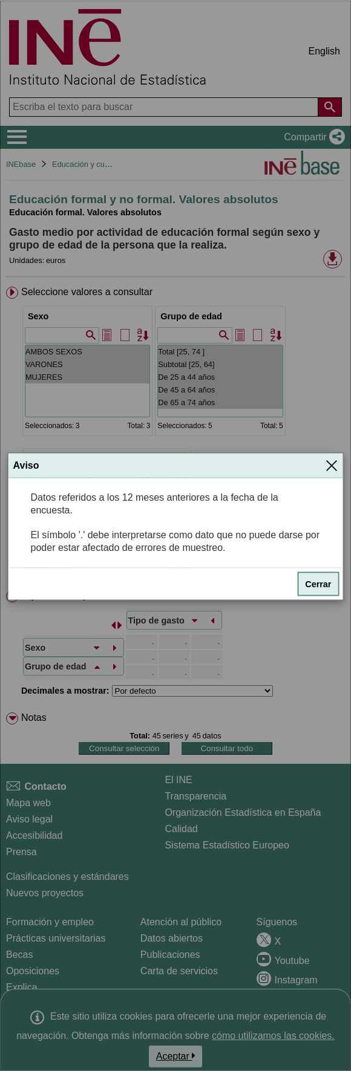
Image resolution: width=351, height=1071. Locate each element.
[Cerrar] (332, 465)
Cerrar (318, 583)
